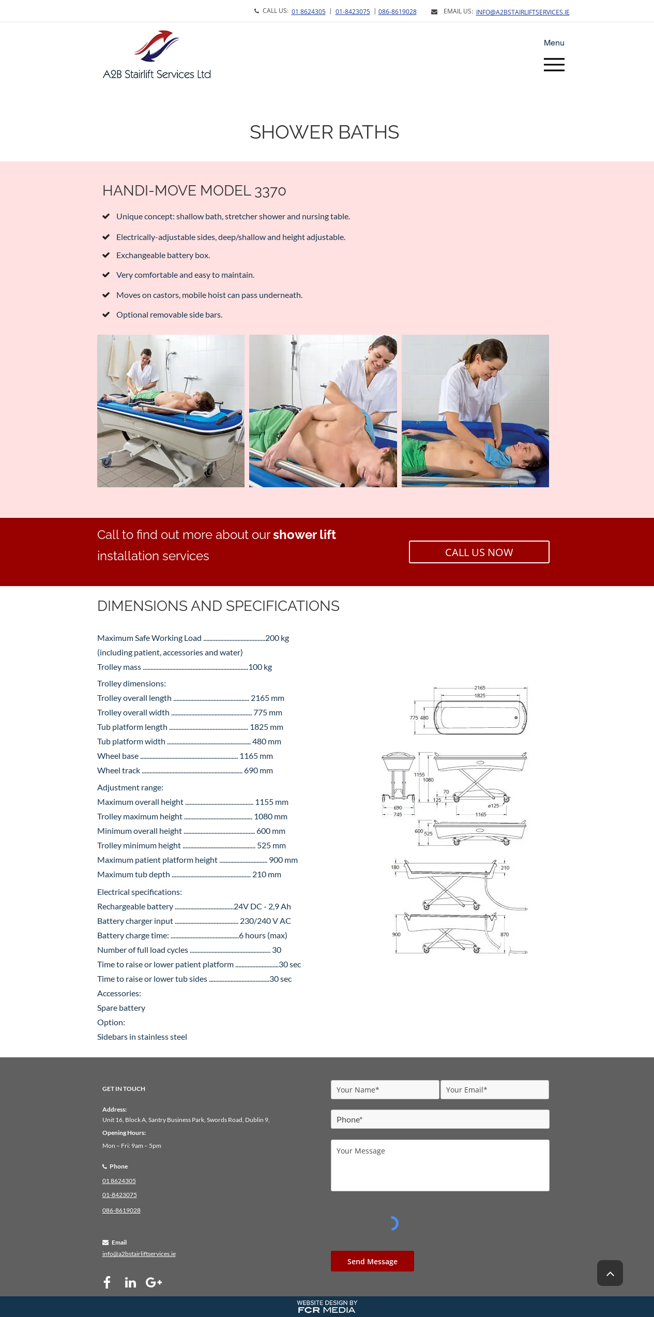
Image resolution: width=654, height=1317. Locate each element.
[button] (171, 411)
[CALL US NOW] (479, 552)
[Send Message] (372, 1261)
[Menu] (554, 64)
